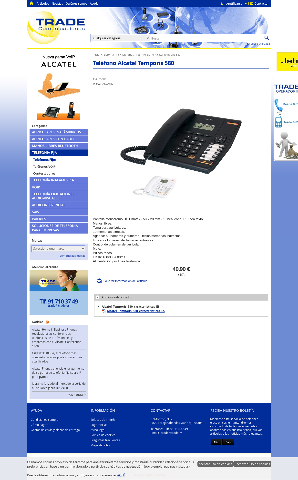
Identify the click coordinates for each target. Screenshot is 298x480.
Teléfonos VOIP (44, 166)
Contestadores (44, 173)
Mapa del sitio (100, 445)
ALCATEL (108, 83)
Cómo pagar (39, 425)
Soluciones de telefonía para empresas (55, 228)
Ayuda (94, 3)
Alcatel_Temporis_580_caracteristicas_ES (133, 311)
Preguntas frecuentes (105, 440)
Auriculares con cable (53, 139)
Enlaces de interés (103, 419)
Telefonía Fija (44, 152)
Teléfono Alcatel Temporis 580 (133, 63)
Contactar (262, 3)
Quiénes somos (76, 3)
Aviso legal (98, 430)
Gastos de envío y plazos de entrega (55, 430)
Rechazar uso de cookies (252, 464)
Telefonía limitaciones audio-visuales (53, 196)
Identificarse (233, 3)
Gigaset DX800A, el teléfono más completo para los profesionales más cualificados (57, 357)
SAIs (35, 212)
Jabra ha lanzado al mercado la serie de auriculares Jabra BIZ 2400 (59, 386)
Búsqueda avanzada (258, 43)
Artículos (43, 3)
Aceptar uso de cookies (215, 464)
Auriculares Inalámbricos (56, 132)
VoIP (36, 187)
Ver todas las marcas (72, 255)
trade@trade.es (59, 305)
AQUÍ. (121, 475)
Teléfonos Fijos (44, 159)
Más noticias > (77, 394)
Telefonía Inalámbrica (53, 180)
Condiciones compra (45, 419)
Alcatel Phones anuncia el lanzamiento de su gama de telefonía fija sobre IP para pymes (58, 373)
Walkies (39, 219)
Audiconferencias (48, 205)
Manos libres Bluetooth (55, 146)
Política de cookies (103, 435)
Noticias (57, 3)
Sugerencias (99, 425)
